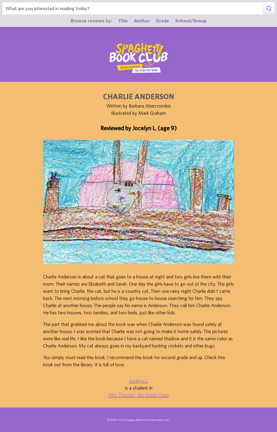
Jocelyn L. (138, 380)
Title (123, 20)
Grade (162, 20)
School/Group (190, 20)
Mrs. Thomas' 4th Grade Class (138, 395)
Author (142, 20)
